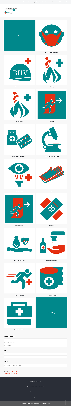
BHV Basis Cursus (8, 340)
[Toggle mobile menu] (66, 10)
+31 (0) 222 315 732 (36, 397)
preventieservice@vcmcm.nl (10, 373)
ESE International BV (63, 2)
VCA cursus (7, 357)
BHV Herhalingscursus (9, 342)
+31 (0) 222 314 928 (12, 371)
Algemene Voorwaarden (35, 392)
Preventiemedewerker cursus (11, 354)
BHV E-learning (7, 345)
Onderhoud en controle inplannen (12, 365)
